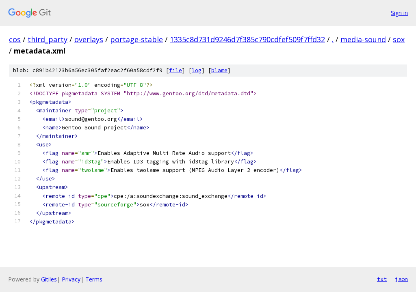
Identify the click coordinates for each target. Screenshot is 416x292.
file (175, 70)
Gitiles (49, 279)
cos (15, 39)
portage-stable (136, 39)
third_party (47, 39)
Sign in (399, 13)
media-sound (363, 39)
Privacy (71, 279)
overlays (88, 39)
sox (399, 39)
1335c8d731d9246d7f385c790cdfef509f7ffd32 (247, 39)
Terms (93, 279)
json (401, 279)
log (197, 70)
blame (219, 70)
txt (382, 279)
